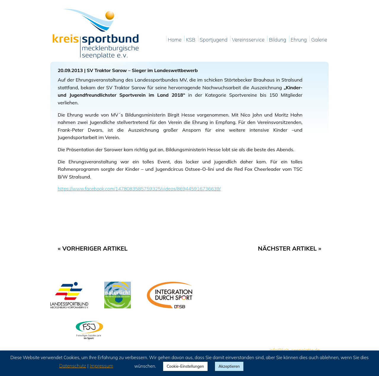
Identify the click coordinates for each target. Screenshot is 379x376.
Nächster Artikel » (289, 248)
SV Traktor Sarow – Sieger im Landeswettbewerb (142, 70)
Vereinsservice (248, 40)
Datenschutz (72, 366)
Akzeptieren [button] (229, 366)
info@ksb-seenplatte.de (294, 350)
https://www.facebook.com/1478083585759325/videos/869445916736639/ (139, 189)
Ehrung (299, 40)
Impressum (101, 366)
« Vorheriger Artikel (93, 248)
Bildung (277, 40)
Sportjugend (213, 40)
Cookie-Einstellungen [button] (185, 366)
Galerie (319, 40)
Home (175, 40)
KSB (190, 40)
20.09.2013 (70, 70)
